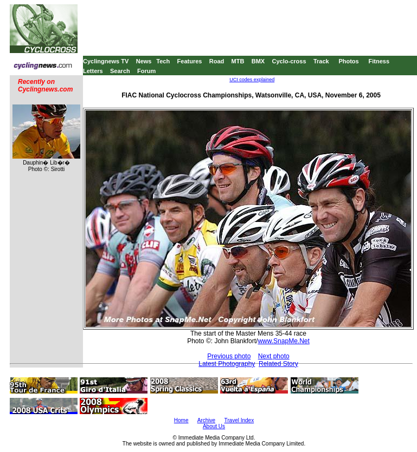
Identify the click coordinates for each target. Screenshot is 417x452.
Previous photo (229, 356)
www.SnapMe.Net (283, 341)
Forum (146, 71)
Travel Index (239, 420)
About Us (214, 426)
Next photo (274, 356)
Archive (206, 420)
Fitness (378, 61)
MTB (238, 61)
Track (321, 61)
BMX (258, 61)
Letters (93, 71)
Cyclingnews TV (106, 61)
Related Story (278, 364)
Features (189, 61)
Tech (163, 61)
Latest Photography (226, 364)
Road (216, 61)
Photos (348, 61)
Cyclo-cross (289, 61)
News (144, 61)
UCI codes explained (251, 79)
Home (181, 420)
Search (120, 71)
